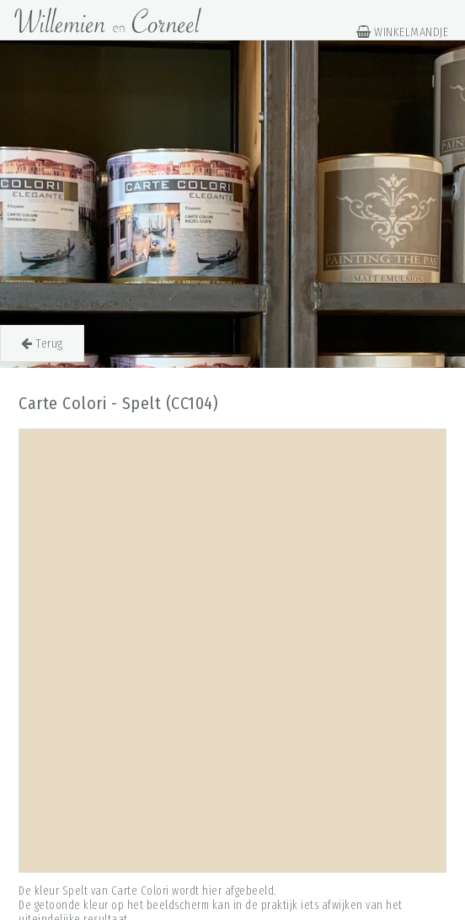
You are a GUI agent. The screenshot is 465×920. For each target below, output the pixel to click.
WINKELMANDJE (402, 32)
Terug (42, 343)
